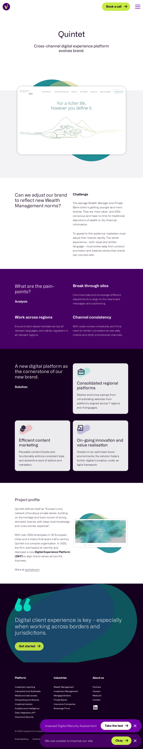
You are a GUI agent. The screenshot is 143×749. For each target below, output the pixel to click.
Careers (96, 691)
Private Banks (60, 700)
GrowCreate (37, 739)
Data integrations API (25, 712)
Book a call (114, 6)
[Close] (135, 726)
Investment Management (66, 691)
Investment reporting (25, 687)
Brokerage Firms (62, 708)
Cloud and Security (24, 717)
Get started (27, 660)
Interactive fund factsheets (28, 691)
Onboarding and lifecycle (27, 700)
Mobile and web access (26, 695)
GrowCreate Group (22, 739)
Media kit (97, 695)
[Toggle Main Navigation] (135, 6)
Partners (97, 687)
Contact (96, 700)
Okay (119, 740)
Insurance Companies (64, 704)
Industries (60, 677)
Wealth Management (64, 687)
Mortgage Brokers (62, 695)
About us (98, 677)
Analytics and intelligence (27, 708)
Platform (20, 677)
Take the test (114, 725)
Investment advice (23, 704)
